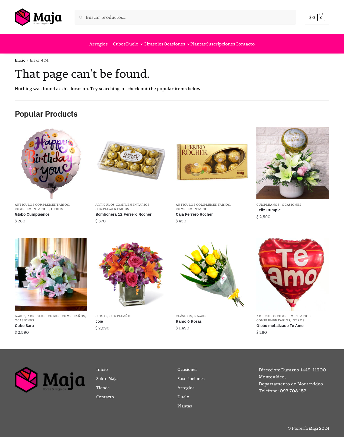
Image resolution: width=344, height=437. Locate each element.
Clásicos (184, 313)
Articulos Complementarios (42, 201)
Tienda (103, 384)
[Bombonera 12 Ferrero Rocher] (131, 160)
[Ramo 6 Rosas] (212, 271)
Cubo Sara (24, 322)
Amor (20, 313)
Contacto (105, 393)
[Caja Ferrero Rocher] (212, 160)
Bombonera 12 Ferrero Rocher (123, 211)
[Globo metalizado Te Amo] (292, 271)
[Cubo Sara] (51, 271)
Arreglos (36, 313)
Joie (99, 318)
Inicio (20, 57)
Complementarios (32, 206)
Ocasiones (291, 201)
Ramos (200, 313)
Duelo (183, 393)
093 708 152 (293, 387)
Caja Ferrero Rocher (194, 211)
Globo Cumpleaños (32, 211)
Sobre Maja (106, 375)
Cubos (53, 313)
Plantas (184, 402)
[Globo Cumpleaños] (51, 160)
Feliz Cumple (268, 206)
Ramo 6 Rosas (189, 318)
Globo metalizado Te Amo (279, 322)
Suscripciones (191, 375)
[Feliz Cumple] (292, 160)
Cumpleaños (268, 201)
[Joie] (131, 271)
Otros (57, 206)
